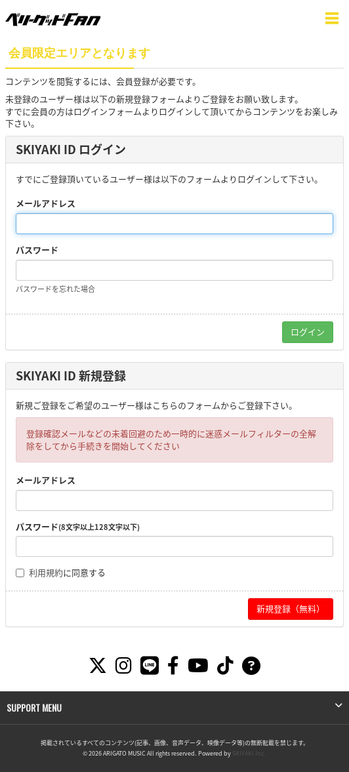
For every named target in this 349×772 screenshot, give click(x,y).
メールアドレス (45, 203)
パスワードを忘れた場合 (55, 289)
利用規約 (46, 572)
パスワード (37, 250)
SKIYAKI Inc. (249, 753)
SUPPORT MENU (34, 707)
